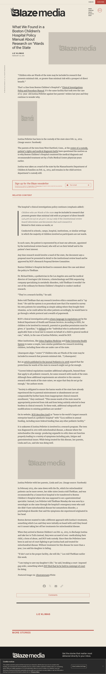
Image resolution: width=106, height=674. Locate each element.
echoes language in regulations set (65, 319)
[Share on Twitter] (50, 586)
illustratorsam (42, 575)
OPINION (90, 10)
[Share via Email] (55, 586)
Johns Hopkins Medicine (50, 341)
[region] (53, 666)
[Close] (103, 666)
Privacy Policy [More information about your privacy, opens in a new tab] (35, 672)
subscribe (100, 2)
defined (42, 329)
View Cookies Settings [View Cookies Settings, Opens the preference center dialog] (79, 666)
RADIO (90, 12)
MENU (99, 10)
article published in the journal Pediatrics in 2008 (46, 362)
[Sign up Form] (78, 185)
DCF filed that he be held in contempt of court (64, 566)
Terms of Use (38, 186)
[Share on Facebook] (44, 586)
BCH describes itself (41, 414)
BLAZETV (91, 14)
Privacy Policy (31, 186)
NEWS (90, 8)
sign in (91, 2)
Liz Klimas (18, 53)
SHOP (89, 15)
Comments (52, 595)
